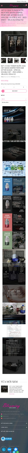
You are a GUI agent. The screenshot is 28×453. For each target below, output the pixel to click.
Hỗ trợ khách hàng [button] (14, 423)
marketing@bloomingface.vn (9, 418)
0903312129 (5, 416)
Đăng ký (19, 1)
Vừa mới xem (9, 381)
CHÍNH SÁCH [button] (14, 427)
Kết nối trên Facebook (7, 431)
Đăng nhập (23, 1)
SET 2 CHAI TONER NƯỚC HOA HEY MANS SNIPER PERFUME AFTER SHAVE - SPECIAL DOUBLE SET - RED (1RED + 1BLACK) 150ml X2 (16, 389)
